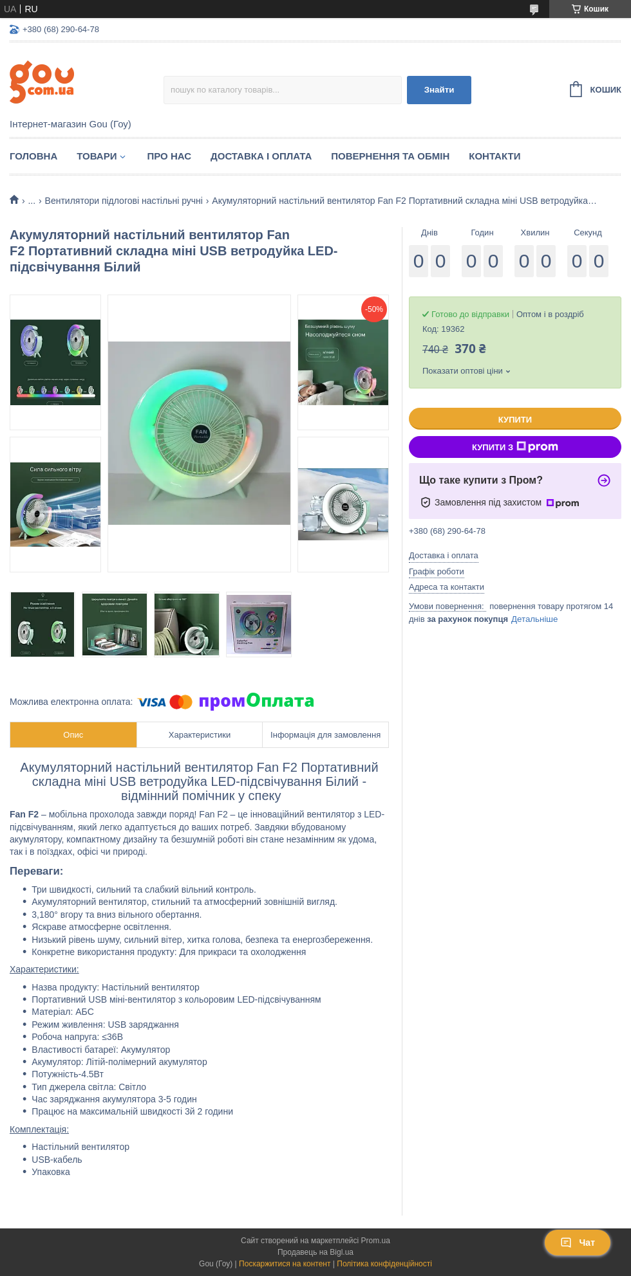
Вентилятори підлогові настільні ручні (124, 201)
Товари (97, 156)
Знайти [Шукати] (439, 90)
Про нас (169, 156)
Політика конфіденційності (384, 1263)
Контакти (494, 156)
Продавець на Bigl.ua (315, 1252)
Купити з (515, 447)
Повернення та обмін (390, 156)
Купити (515, 419)
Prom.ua (375, 1240)
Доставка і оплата (261, 156)
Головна (33, 156)
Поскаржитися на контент (284, 1263)
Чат (577, 1242)
